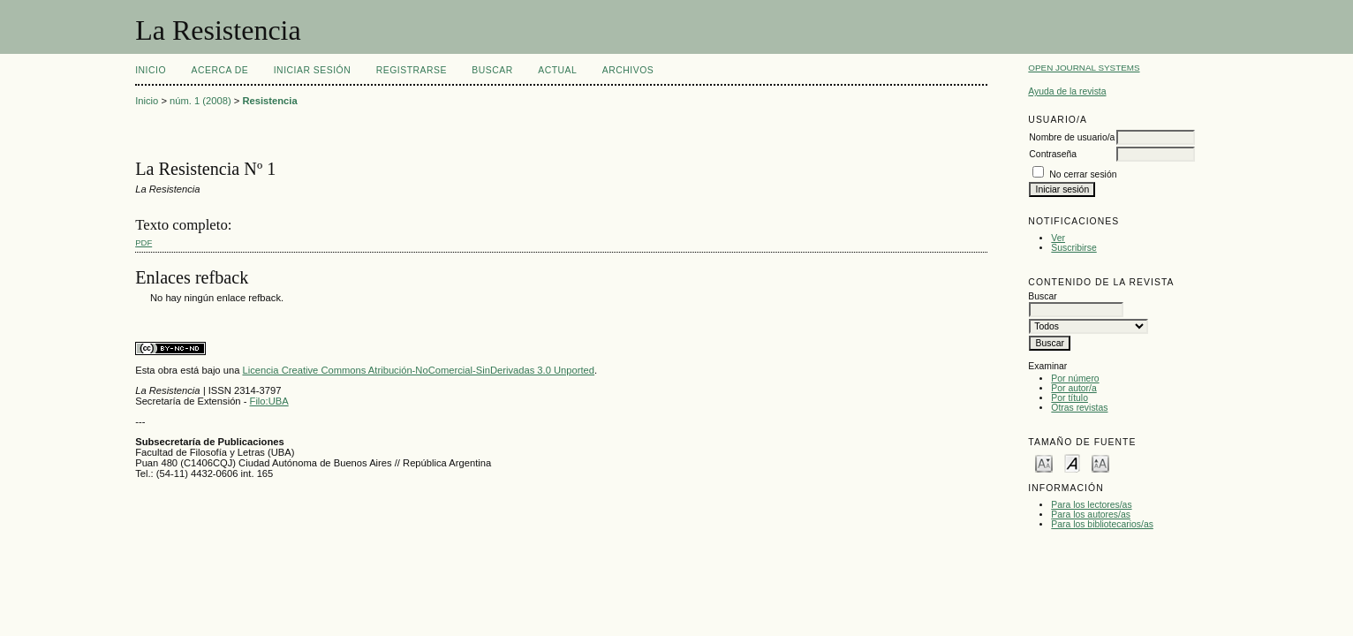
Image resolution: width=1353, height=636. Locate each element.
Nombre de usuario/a (1072, 137)
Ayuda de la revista (1067, 91)
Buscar (492, 70)
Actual (557, 70)
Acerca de (220, 70)
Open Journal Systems (1083, 67)
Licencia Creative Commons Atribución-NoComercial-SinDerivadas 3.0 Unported (418, 370)
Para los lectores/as (1091, 505)
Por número (1075, 378)
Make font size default (1072, 462)
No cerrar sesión (1082, 174)
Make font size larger (1100, 462)
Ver (1058, 238)
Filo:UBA (269, 401)
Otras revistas (1079, 408)
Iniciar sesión (312, 70)
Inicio (150, 70)
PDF (143, 242)
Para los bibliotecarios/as (1102, 524)
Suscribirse (1073, 248)
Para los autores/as (1090, 514)
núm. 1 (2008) (200, 100)
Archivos (628, 70)
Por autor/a (1073, 388)
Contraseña (1053, 154)
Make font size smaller (1044, 462)
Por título (1069, 398)
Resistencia (269, 100)
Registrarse (411, 70)
